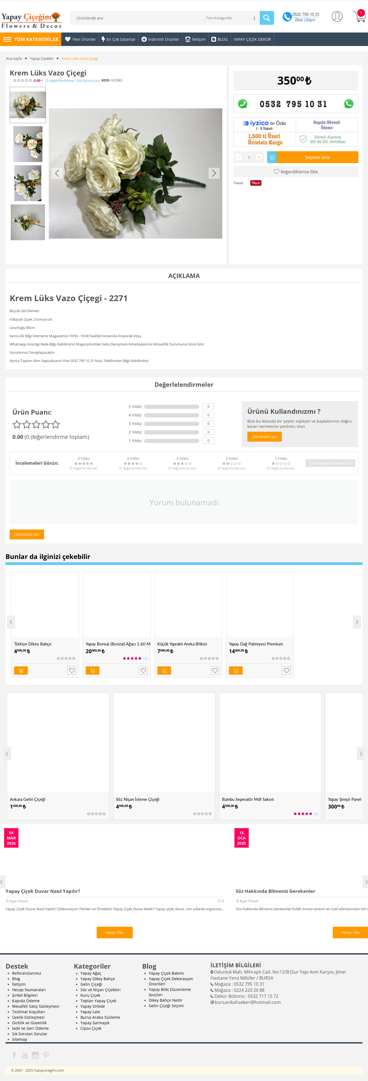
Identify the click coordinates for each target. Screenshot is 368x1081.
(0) (59, 80)
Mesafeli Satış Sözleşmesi (35, 1006)
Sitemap (19, 1039)
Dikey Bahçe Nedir (166, 1000)
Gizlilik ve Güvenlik (29, 1022)
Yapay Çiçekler (41, 58)
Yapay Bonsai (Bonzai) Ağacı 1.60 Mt (118, 643)
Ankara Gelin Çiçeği (27, 799)
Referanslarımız (26, 973)
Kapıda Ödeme (26, 1000)
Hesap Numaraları (29, 989)
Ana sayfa (14, 58)
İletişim (19, 984)
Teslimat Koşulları (28, 1011)
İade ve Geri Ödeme (30, 1028)
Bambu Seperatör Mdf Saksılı (248, 799)
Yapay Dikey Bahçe (97, 978)
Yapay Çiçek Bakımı (166, 973)
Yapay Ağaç (90, 973)
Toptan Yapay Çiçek (98, 1000)
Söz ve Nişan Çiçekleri (100, 989)
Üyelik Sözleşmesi (28, 1017)
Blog (16, 978)
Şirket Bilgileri (25, 995)
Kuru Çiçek (90, 995)
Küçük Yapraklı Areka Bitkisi (182, 643)
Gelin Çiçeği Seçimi (166, 1005)
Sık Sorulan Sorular (29, 1033)
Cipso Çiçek (90, 1028)
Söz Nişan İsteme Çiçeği (137, 799)
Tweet (238, 182)
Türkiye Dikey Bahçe (32, 643)
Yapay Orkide (92, 1006)
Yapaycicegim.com (49, 1070)
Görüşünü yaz (88, 80)
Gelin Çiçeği (91, 984)
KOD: (106, 80)
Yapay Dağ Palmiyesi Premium (256, 643)
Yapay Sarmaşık (94, 1022)
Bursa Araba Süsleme (100, 1017)
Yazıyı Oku (114, 932)
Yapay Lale (90, 1011)
